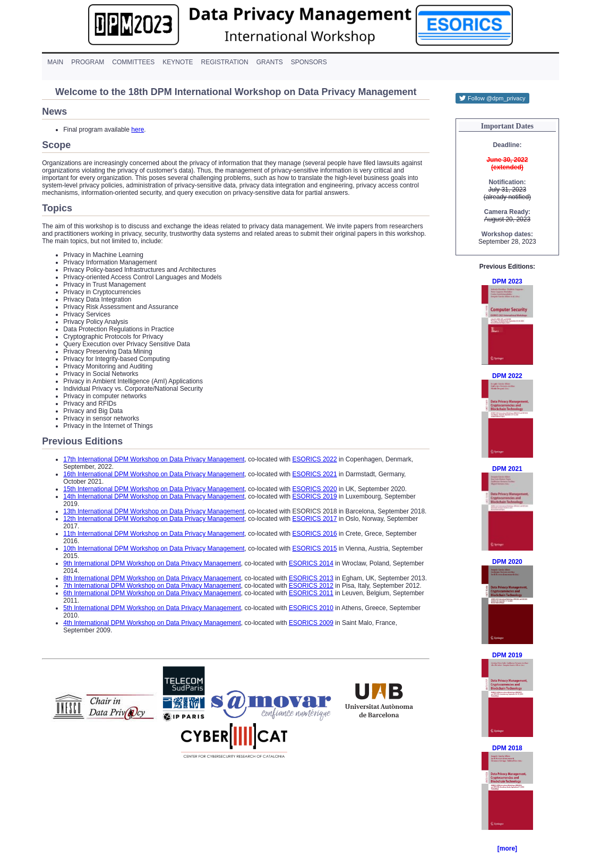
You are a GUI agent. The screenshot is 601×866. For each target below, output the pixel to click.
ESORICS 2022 (315, 459)
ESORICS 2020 (315, 489)
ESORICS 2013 (311, 578)
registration (224, 62)
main (55, 62)
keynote (177, 62)
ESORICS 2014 (311, 563)
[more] (507, 848)
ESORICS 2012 (311, 585)
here (137, 129)
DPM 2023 (507, 281)
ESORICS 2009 (311, 623)
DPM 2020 (507, 561)
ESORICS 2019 (315, 496)
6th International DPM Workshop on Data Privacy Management (152, 593)
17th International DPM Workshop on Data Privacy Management (153, 459)
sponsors (309, 62)
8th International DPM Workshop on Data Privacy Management (152, 578)
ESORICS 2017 (315, 518)
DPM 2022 (507, 376)
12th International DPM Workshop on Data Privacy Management (153, 518)
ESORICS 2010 (311, 608)
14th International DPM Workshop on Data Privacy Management (153, 496)
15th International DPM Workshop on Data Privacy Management (153, 489)
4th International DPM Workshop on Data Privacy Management (152, 623)
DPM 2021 (507, 469)
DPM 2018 (507, 748)
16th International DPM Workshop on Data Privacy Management (153, 474)
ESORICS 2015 (315, 548)
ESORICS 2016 (315, 533)
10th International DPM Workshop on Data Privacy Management (153, 548)
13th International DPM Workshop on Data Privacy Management (153, 511)
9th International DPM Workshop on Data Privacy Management (152, 563)
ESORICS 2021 (315, 474)
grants (269, 62)
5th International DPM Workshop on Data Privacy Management (152, 608)
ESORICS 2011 (311, 593)
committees (133, 62)
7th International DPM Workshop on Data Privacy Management (152, 585)
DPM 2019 (507, 655)
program (87, 62)
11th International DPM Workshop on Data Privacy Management (153, 533)
